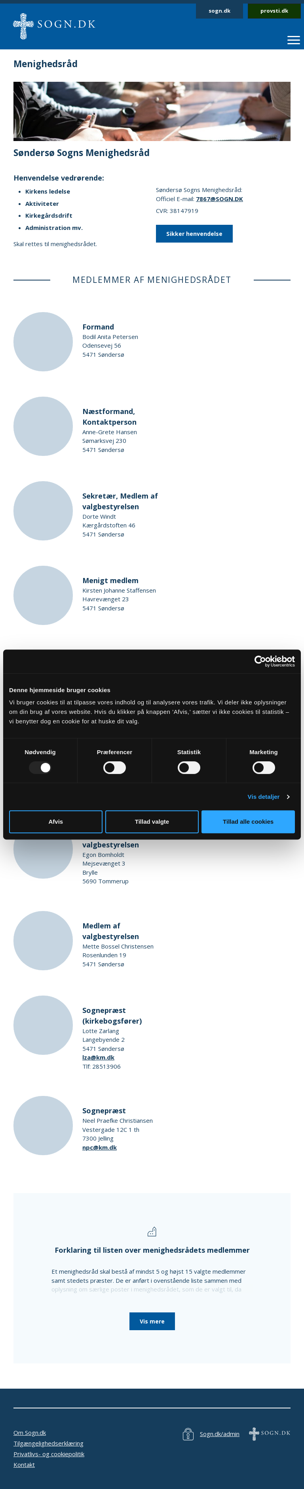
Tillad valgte (152, 821)
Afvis (55, 821)
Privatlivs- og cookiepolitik (48, 1454)
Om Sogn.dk (29, 1432)
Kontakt (24, 1464)
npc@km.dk (99, 1147)
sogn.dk (219, 10)
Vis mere (152, 1321)
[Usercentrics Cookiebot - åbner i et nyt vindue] (260, 661)
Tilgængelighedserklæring (48, 1443)
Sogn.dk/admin (219, 1434)
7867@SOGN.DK (219, 199)
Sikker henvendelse (194, 233)
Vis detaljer (264, 796)
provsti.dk (274, 10)
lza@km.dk (98, 1057)
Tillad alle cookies (248, 821)
